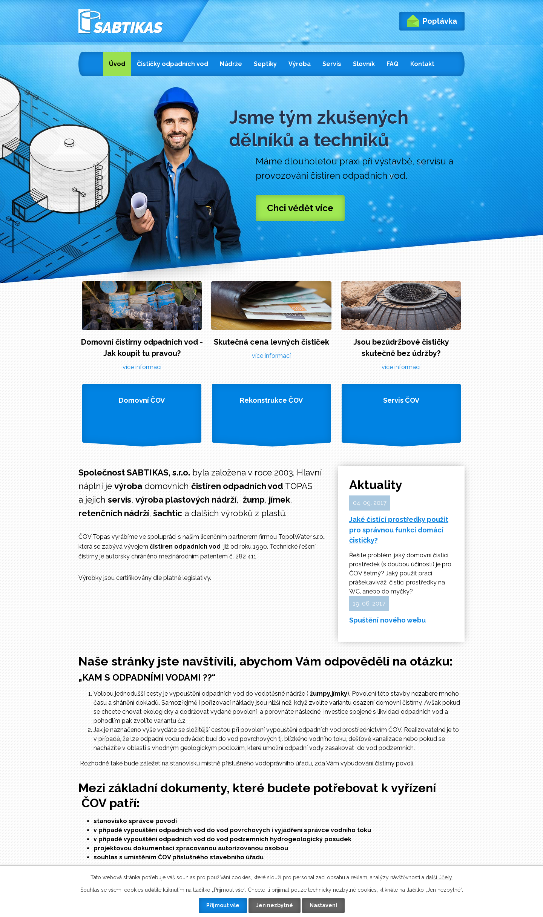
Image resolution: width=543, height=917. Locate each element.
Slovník (364, 63)
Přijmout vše (222, 905)
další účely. (439, 877)
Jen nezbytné (274, 905)
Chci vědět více (300, 207)
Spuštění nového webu (387, 620)
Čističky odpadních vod (172, 63)
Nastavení (323, 905)
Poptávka (432, 21)
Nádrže (231, 63)
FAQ (393, 63)
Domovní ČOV (142, 400)
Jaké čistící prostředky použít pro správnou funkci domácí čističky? (398, 529)
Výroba (299, 63)
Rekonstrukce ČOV (271, 400)
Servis (331, 63)
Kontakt (422, 63)
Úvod (117, 63)
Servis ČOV (401, 400)
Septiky (265, 63)
